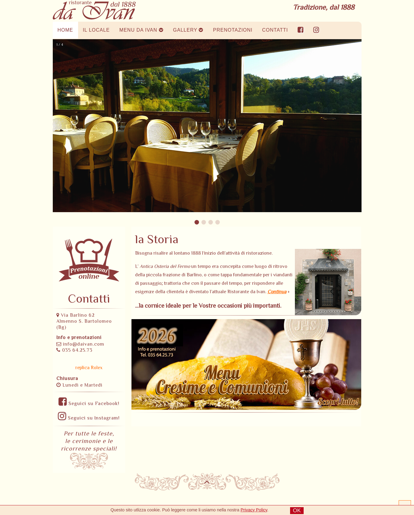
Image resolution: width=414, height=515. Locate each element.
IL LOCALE (96, 30)
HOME (65, 30)
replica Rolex (89, 367)
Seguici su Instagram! (89, 418)
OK (297, 510)
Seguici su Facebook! (88, 403)
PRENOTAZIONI (232, 30)
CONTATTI (275, 30)
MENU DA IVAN (141, 30)
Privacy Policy (254, 509)
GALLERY (188, 30)
